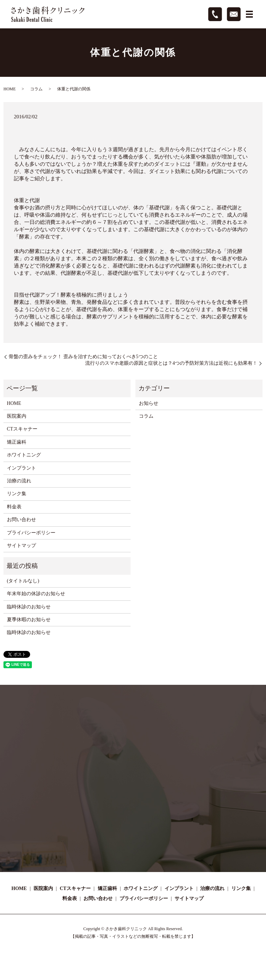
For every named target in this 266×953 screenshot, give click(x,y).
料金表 (14, 506)
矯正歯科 (16, 442)
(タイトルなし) (23, 580)
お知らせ (148, 403)
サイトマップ (21, 545)
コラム (36, 89)
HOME (9, 89)
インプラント (21, 468)
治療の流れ (19, 480)
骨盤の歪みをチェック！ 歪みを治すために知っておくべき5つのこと (83, 356)
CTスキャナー (22, 429)
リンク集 (16, 493)
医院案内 (16, 416)
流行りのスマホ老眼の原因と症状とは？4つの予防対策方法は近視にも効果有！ (171, 363)
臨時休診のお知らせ (29, 606)
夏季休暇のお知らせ (29, 619)
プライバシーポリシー (31, 532)
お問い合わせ (21, 519)
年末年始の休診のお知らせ (36, 593)
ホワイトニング (24, 454)
